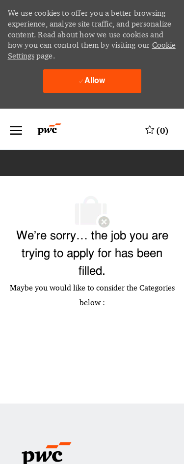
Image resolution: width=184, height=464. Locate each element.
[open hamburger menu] (16, 129)
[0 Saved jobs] (157, 129)
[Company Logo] (55, 129)
